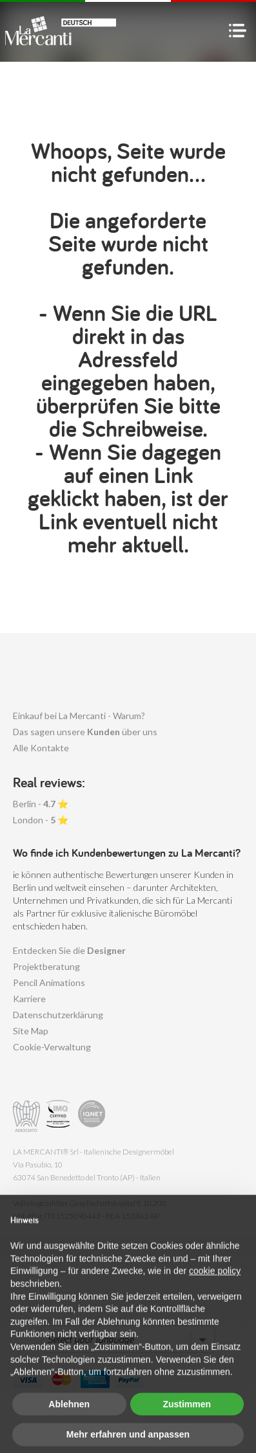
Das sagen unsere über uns (85, 731)
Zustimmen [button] (186, 1423)
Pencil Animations (49, 982)
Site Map (30, 1030)
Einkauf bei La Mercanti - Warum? (79, 715)
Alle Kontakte (41, 747)
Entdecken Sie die (69, 950)
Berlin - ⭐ (40, 803)
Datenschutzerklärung (58, 1014)
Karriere (29, 998)
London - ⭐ (40, 819)
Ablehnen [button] (69, 1423)
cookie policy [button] (215, 1290)
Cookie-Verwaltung (52, 1046)
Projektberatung (46, 966)
